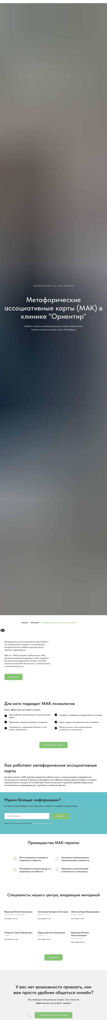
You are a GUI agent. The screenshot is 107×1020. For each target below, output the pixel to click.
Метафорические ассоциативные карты (59, 622)
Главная (24, 622)
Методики (35, 622)
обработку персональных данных (42, 823)
